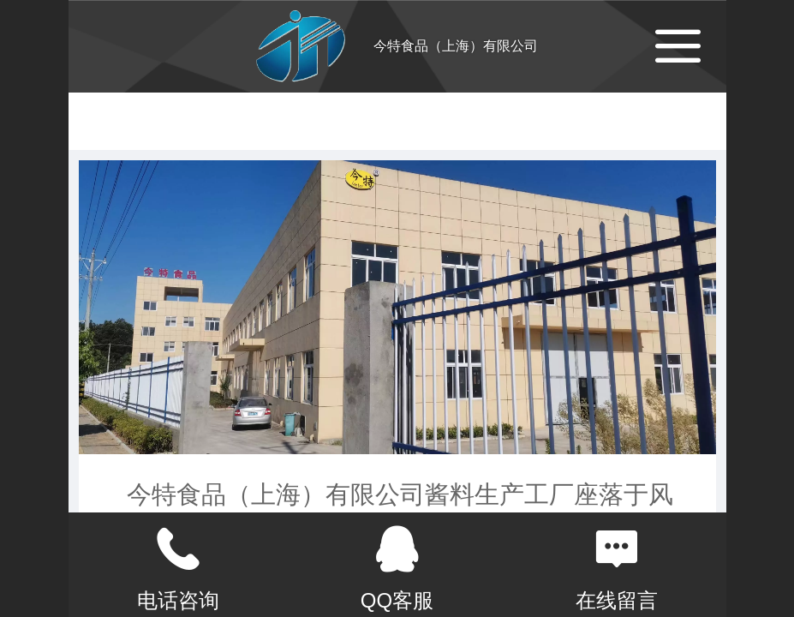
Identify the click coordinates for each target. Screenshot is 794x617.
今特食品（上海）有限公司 (455, 46)
